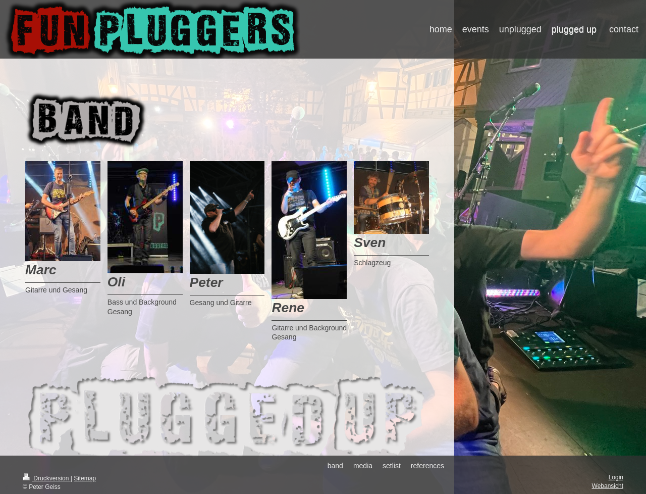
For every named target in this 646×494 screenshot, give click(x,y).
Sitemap (85, 478)
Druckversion (47, 478)
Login (616, 477)
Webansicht (607, 485)
